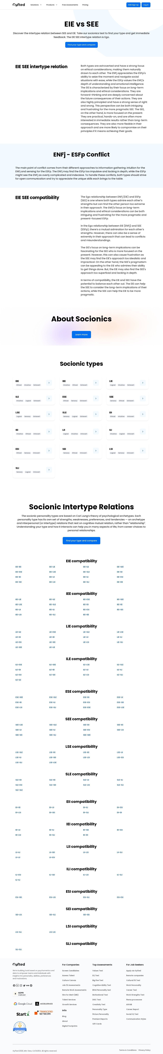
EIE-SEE (120, 566)
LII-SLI (119, 852)
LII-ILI (17, 852)
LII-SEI (52, 852)
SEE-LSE (19, 724)
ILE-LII (85, 669)
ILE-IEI (52, 669)
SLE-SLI (120, 785)
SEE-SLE (53, 724)
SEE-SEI (18, 735)
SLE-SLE (19, 790)
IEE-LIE (18, 599)
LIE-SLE (86, 632)
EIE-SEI (18, 582)
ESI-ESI (120, 897)
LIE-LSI (86, 642)
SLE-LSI (86, 785)
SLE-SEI (52, 785)
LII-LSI (86, 852)
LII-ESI (52, 857)
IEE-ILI (52, 609)
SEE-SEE (87, 735)
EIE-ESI (120, 577)
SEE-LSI (120, 729)
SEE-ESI (86, 729)
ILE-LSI (86, 674)
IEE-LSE (18, 604)
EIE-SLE (86, 571)
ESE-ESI (86, 702)
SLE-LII (86, 779)
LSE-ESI (120, 757)
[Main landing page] (20, 4)
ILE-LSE (86, 664)
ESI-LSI (52, 897)
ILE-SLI (120, 674)
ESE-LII (120, 697)
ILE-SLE (120, 664)
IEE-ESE (86, 599)
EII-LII (51, 807)
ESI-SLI (86, 897)
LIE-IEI (52, 637)
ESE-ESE (87, 707)
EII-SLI (86, 812)
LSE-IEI (86, 752)
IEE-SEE (120, 599)
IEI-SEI (86, 829)
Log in (146, 5)
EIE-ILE (86, 566)
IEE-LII (18, 609)
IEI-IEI (85, 835)
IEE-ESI (86, 609)
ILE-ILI (119, 669)
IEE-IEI (119, 604)
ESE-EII (86, 697)
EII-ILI (85, 807)
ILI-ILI (17, 879)
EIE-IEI (18, 577)
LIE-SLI (120, 642)
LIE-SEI (52, 642)
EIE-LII (52, 577)
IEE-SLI (52, 614)
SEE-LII (18, 729)
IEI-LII (17, 829)
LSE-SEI (52, 757)
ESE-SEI (120, 702)
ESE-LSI (18, 707)
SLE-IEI (52, 779)
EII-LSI (18, 812)
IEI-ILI (51, 829)
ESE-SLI (52, 707)
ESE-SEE (19, 697)
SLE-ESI (18, 785)
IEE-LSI (18, 614)
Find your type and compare (81, 44)
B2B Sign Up (133, 5)
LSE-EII (52, 752)
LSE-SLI (18, 762)
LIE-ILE (18, 632)
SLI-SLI (18, 949)
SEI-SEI (86, 914)
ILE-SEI (52, 674)
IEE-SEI (120, 609)
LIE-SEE (18, 647)
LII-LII (17, 857)
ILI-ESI (18, 874)
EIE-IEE (18, 566)
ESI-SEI (18, 897)
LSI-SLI (18, 932)
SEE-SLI (52, 735)
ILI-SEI (52, 874)
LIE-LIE (52, 647)
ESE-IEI (18, 702)
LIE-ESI (18, 642)
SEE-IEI (120, 724)
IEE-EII (86, 604)
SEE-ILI (52, 729)
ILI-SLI (119, 874)
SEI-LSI (18, 914)
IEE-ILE (52, 599)
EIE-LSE (52, 571)
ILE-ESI (18, 674)
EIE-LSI (52, 582)
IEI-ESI (120, 829)
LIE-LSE (120, 632)
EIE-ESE (18, 571)
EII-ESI (120, 807)
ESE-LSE (120, 707)
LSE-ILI (18, 757)
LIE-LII (85, 637)
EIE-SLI (86, 582)
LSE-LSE (52, 762)
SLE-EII (18, 779)
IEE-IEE (86, 614)
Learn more (81, 334)
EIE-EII (119, 571)
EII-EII (119, 812)
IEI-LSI (18, 835)
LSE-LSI (86, 757)
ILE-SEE (52, 664)
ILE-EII (18, 669)
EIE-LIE (52, 566)
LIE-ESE (52, 632)
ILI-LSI (86, 874)
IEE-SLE (52, 604)
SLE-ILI (120, 779)
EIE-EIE (120, 582)
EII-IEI (17, 807)
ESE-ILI (52, 702)
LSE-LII (120, 752)
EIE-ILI (85, 577)
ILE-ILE (18, 679)
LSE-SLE (19, 752)
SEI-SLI (52, 914)
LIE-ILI (119, 637)
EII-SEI (52, 812)
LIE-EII (18, 637)
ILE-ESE (18, 664)
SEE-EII (86, 724)
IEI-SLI (52, 835)
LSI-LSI (52, 932)
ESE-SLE (53, 697)
